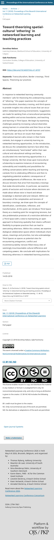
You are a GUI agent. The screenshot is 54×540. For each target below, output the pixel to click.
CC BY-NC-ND (9, 361)
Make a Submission (14, 438)
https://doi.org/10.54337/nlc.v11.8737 (23, 70)
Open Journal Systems (13, 426)
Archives (14, 8)
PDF (8, 263)
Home (5, 8)
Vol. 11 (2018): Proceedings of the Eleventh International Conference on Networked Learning (24, 12)
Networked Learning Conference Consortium (24, 495)
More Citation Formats (13, 300)
